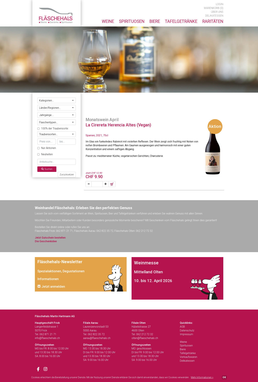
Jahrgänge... (56, 115)
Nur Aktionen (46, 148)
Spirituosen (186, 345)
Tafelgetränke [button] (181, 21)
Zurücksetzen (67, 174)
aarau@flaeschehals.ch (96, 338)
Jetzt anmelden (51, 287)
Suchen (46, 169)
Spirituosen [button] (131, 21)
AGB (182, 326)
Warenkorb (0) (213, 8)
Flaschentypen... (56, 122)
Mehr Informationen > (202, 377)
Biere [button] (154, 21)
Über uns (217, 11)
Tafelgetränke (188, 353)
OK (224, 377)
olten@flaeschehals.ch (145, 338)
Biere (183, 349)
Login (219, 4)
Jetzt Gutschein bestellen (50, 237)
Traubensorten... (56, 134)
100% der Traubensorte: (53, 128)
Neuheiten (45, 154)
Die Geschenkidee (46, 241)
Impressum (186, 334)
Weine (183, 341)
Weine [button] (108, 21)
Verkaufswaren (188, 357)
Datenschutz (187, 330)
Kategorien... (56, 100)
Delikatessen (214, 15)
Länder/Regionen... (56, 107)
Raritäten (212, 21)
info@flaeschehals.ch (47, 338)
